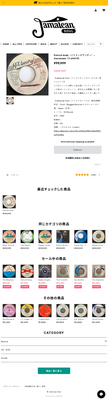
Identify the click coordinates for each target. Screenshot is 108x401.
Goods (4, 358)
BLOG (43, 44)
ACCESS (65, 44)
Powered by (54, 396)
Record (4, 341)
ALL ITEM (17, 44)
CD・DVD (5, 350)
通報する (98, 165)
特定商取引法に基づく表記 (35, 386)
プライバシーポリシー (11, 386)
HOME (6, 44)
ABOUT (53, 44)
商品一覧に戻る (54, 371)
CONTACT (78, 44)
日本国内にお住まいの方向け (77, 158)
